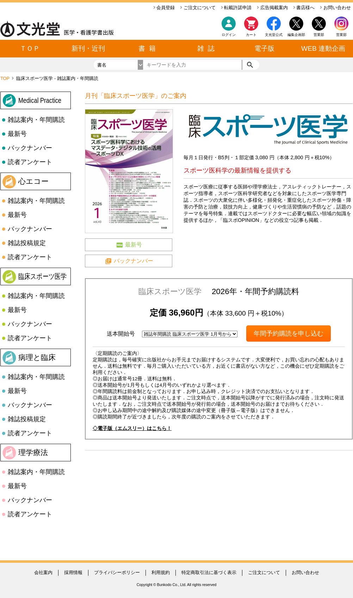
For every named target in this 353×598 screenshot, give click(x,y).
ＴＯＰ (30, 48)
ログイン (229, 35)
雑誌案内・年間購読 (36, 119)
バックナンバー (30, 147)
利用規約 (160, 572)
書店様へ (304, 7)
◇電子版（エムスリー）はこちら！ (132, 428)
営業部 (341, 35)
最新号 (17, 133)
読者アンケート (30, 162)
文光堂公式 (274, 35)
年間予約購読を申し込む (288, 333)
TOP (5, 78)
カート (251, 28)
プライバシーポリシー (117, 572)
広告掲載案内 (272, 7)
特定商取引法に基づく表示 (208, 572)
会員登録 (164, 7)
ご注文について (198, 7)
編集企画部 (296, 35)
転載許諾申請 (236, 7)
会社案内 (43, 572)
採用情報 (73, 572)
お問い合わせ (335, 7)
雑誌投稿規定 (27, 243)
